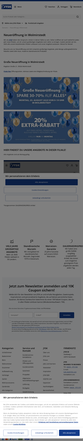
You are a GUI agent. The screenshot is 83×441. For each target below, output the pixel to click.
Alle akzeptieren (69, 433)
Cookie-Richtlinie (19, 424)
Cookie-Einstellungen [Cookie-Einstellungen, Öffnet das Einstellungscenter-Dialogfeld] (15, 433)
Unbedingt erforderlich (44, 433)
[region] (41, 416)
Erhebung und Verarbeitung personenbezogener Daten (58, 422)
